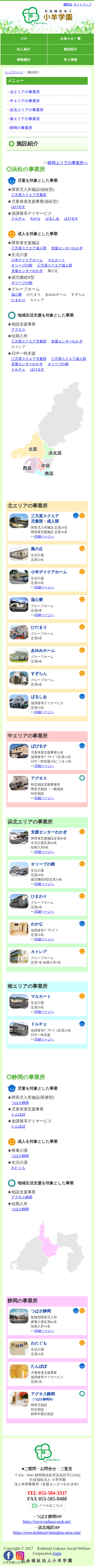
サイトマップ (82, 4)
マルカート (56, 260)
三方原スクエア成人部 (28, 248)
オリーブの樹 (21, 265)
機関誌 (67, 4)
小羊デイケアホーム (27, 260)
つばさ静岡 (20, 1103)
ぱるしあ (52, 218)
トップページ (14, 72)
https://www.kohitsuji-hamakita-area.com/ (47, 1532)
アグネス (18, 330)
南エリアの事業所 (25, 119)
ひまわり (18, 300)
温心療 (16, 294)
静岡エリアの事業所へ (68, 163)
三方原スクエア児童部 (28, 195)
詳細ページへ (44, 536)
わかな (35, 218)
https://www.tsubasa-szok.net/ (47, 1521)
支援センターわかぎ (67, 248)
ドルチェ (18, 218)
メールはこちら (47, 1505)
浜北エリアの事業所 (27, 110)
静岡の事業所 (21, 128)
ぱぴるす (18, 207)
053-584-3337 (52, 1493)
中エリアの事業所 (25, 101)
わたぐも (18, 1168)
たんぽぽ (18, 1114)
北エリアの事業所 (25, 92)
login (57, 1553)
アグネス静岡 (21, 1197)
